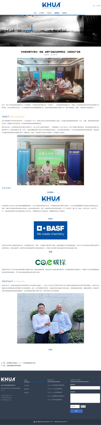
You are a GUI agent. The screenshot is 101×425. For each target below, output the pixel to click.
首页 (35, 13)
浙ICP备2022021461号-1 (61, 421)
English (98, 6)
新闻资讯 (57, 13)
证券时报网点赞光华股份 (14, 365)
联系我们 (64, 13)
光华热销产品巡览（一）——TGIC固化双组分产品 (21, 363)
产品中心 (49, 13)
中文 (94, 6)
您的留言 (73, 392)
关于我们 (41, 13)
